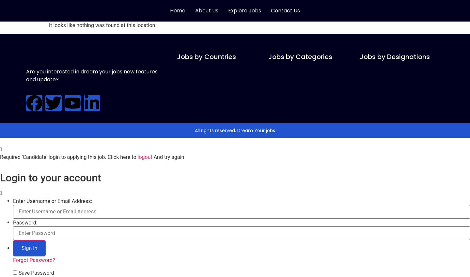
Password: (25, 222)
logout (144, 157)
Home (177, 10)
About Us (206, 10)
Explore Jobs (244, 10)
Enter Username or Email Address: (52, 201)
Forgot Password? (34, 260)
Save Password (36, 273)
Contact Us (285, 10)
